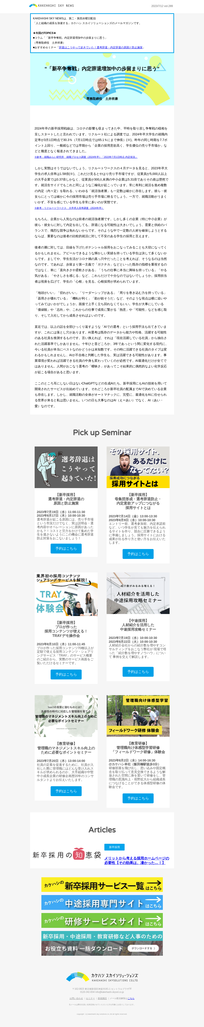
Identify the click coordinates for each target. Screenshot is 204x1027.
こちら (131, 998)
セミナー (90, 998)
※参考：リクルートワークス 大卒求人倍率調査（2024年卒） (69, 208)
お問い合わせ (76, 998)
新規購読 (102, 998)
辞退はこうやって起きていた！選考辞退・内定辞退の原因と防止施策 (101, 47)
